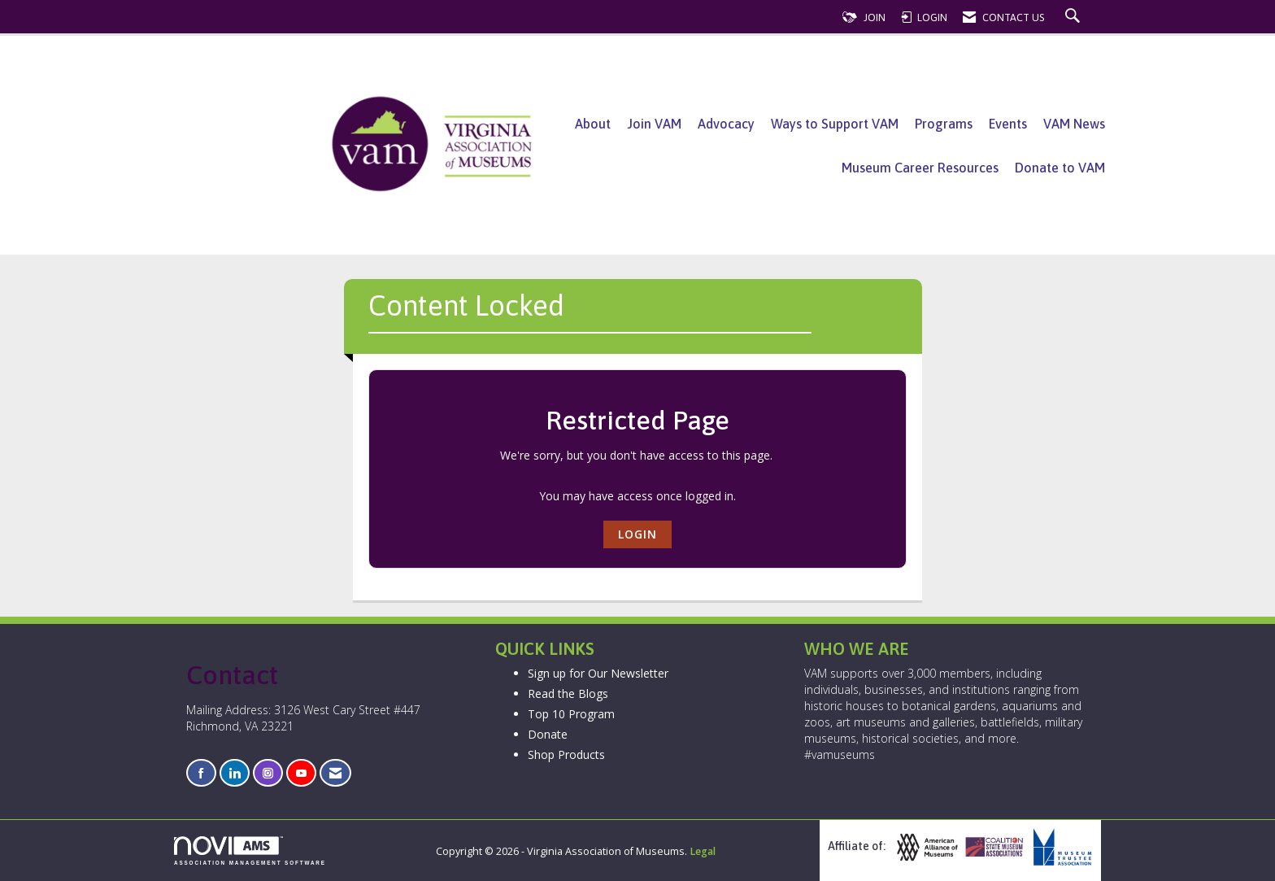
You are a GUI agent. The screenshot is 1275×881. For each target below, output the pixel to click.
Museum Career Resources (920, 167)
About (593, 123)
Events (1008, 123)
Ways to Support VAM (835, 123)
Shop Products (566, 754)
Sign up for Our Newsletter (598, 673)
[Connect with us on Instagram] (268, 773)
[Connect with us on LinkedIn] (235, 773)
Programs (944, 123)
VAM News (1074, 123)
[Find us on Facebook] (201, 773)
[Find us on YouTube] (301, 773)
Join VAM (654, 123)
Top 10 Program (571, 714)
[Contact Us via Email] (335, 773)
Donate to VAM (1060, 167)
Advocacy (726, 123)
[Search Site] (1075, 17)
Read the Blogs (568, 693)
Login (637, 534)
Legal (703, 851)
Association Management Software (250, 850)
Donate (548, 734)
